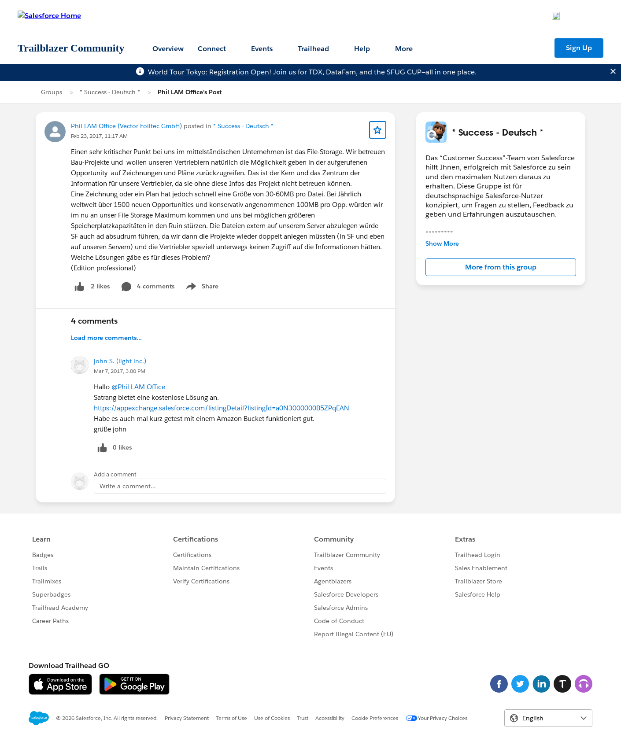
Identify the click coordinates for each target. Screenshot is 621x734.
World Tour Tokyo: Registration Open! (209, 72)
